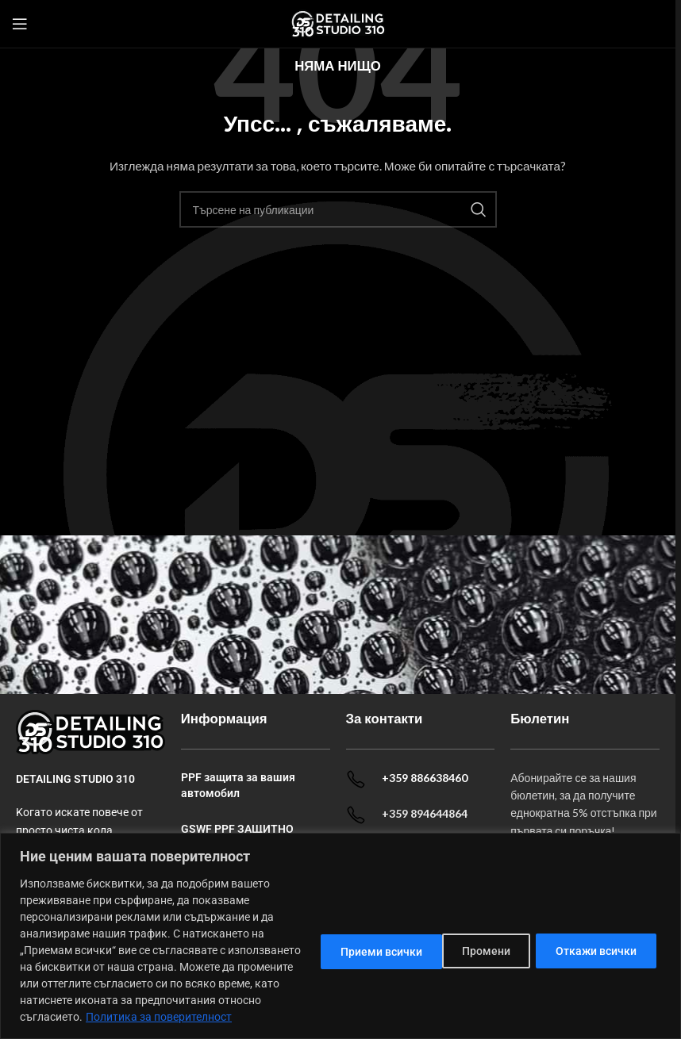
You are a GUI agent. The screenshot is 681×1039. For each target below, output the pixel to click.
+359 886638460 (424, 777)
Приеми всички (597, 942)
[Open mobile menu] (20, 24)
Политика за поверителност (159, 1016)
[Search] (338, 209)
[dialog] (340, 927)
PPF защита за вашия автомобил (238, 785)
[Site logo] (338, 22)
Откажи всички (463, 942)
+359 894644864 (424, 813)
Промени (346, 942)
